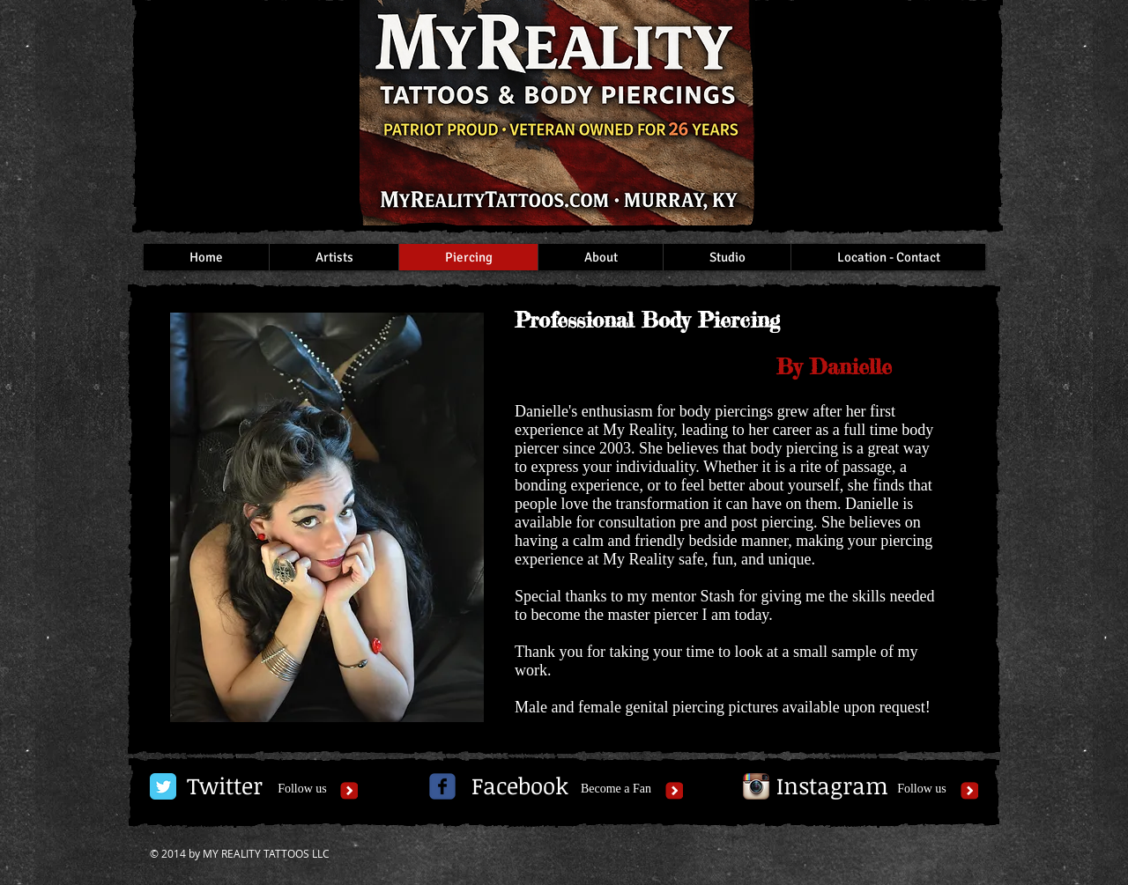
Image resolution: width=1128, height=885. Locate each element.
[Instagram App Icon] (756, 786)
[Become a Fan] (616, 789)
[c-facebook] (442, 786)
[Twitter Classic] (163, 786)
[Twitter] (225, 786)
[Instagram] (832, 786)
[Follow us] (302, 789)
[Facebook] (520, 786)
